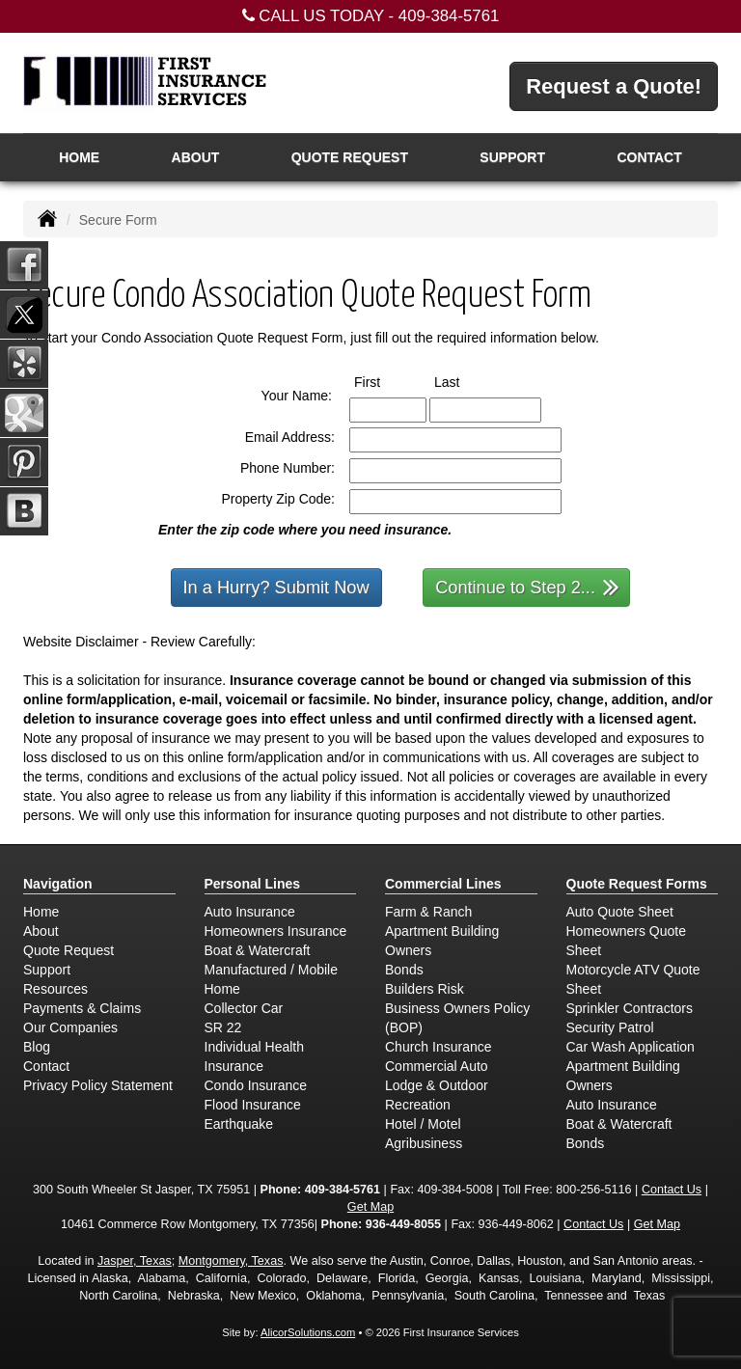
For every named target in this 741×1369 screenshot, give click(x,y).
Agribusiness (423, 1143)
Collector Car (244, 1008)
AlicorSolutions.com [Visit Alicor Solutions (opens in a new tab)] (308, 1332)
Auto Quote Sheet (619, 911)
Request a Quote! (613, 86)
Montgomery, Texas (231, 1261)
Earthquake (239, 1124)
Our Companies (70, 1027)
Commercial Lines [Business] (443, 883)
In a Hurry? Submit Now (276, 587)
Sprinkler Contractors (630, 1008)
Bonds (404, 969)
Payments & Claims (82, 1008)
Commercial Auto (436, 1066)
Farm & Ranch (428, 911)
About (196, 157)
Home (79, 157)
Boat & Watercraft (258, 950)
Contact (46, 1066)
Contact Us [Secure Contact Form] (671, 1189)
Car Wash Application (630, 1046)
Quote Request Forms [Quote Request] (636, 883)
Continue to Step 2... (527, 586)
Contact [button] (649, 157)
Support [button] (512, 157)
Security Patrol (610, 1027)
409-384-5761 (449, 16)
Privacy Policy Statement (98, 1085)
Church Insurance (438, 1046)
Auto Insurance (250, 911)
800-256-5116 (593, 1189)
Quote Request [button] (349, 157)
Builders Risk (424, 989)
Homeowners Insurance (276, 931)
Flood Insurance (253, 1104)
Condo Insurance (256, 1085)
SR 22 (223, 1027)
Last (464, 381)
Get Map (370, 1207)
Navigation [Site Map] (58, 883)
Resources (55, 989)
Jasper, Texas (134, 1261)
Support (46, 969)
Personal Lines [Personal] (253, 883)
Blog (36, 1046)
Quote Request (68, 950)
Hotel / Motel (423, 1124)
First (385, 381)
